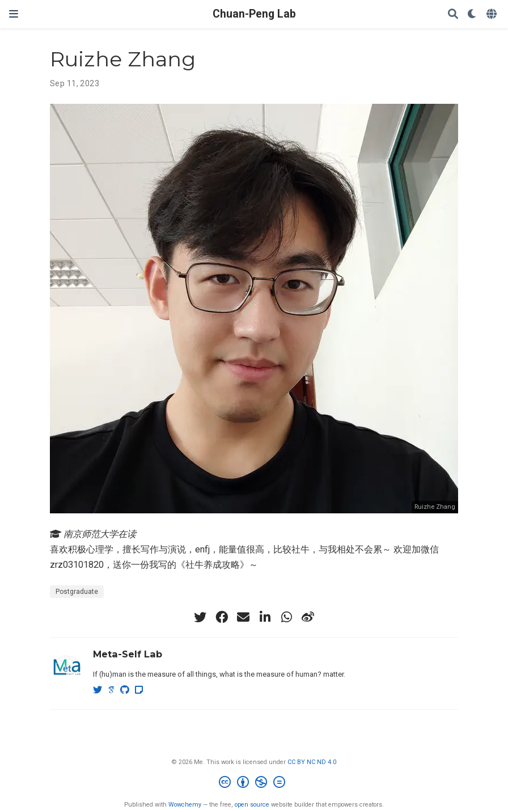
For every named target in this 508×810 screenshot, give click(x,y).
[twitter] (200, 617)
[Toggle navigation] (13, 14)
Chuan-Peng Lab (254, 13)
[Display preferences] (472, 14)
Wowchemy (184, 804)
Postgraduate (77, 592)
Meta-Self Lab (127, 654)
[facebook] (221, 617)
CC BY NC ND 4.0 (311, 762)
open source (252, 804)
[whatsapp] (286, 617)
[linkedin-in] (264, 617)
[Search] (453, 14)
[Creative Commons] (254, 784)
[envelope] (243, 617)
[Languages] (492, 14)
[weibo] (307, 617)
